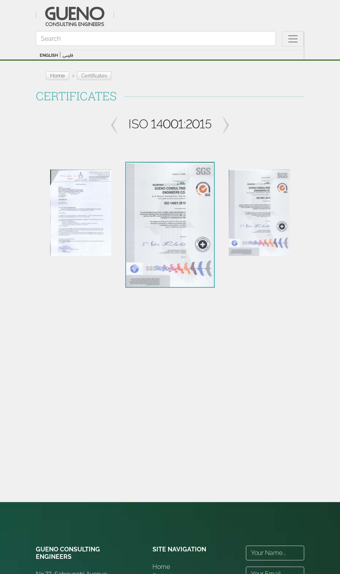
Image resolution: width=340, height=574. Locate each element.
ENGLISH (49, 55)
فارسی (68, 55)
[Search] (156, 38)
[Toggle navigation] (293, 39)
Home (57, 76)
